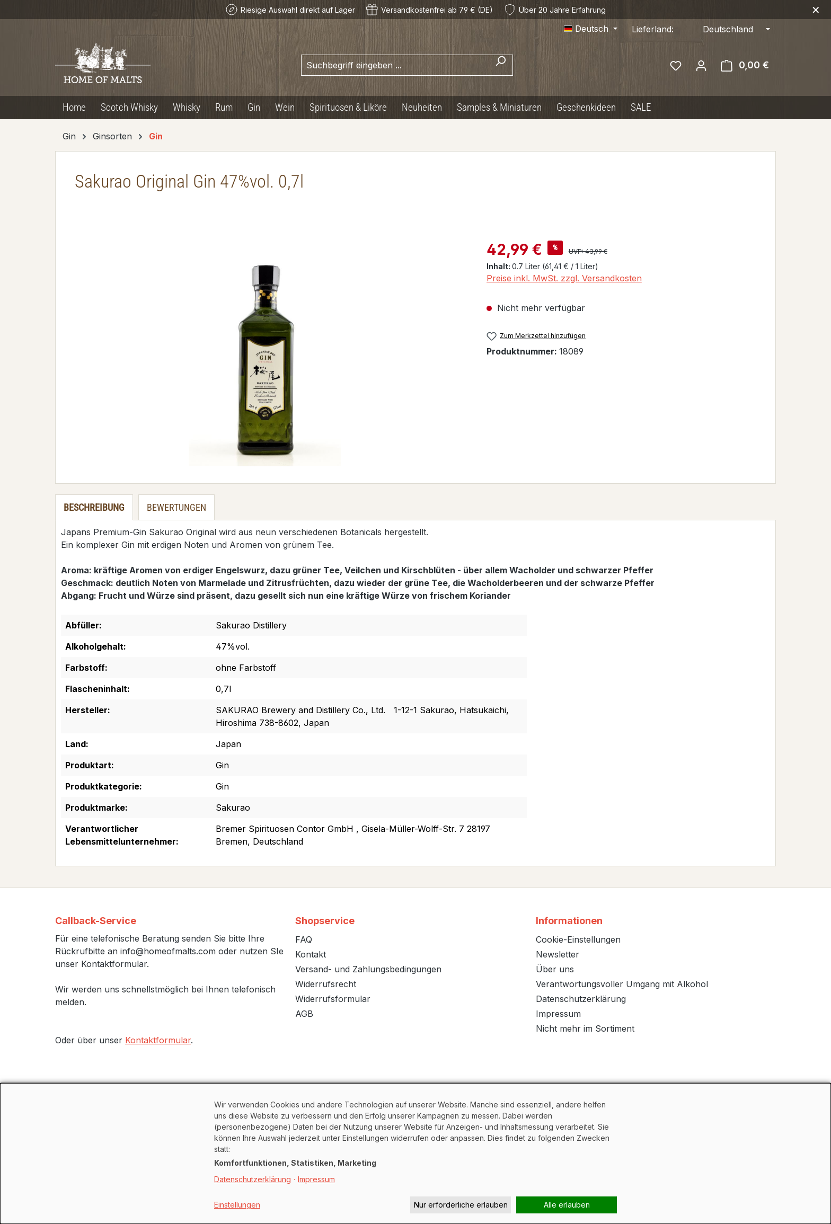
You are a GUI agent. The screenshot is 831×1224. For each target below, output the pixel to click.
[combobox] (395, 65)
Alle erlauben (567, 1204)
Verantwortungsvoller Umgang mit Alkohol (622, 984)
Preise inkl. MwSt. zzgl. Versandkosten (564, 278)
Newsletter (557, 954)
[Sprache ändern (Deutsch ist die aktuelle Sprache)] (590, 28)
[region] (265, 352)
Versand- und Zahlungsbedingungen (368, 969)
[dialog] (415, 1153)
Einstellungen (237, 1204)
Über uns (555, 969)
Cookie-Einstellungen (578, 939)
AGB (304, 1013)
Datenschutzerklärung (581, 999)
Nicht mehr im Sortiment (585, 1028)
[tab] (94, 507)
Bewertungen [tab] (176, 507)
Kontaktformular (158, 1040)
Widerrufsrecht (325, 984)
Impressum (558, 1013)
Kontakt (310, 954)
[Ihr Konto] (701, 65)
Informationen (569, 920)
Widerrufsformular (332, 999)
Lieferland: (653, 29)
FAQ (303, 939)
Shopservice (325, 920)
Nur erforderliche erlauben (461, 1204)
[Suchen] (500, 65)
